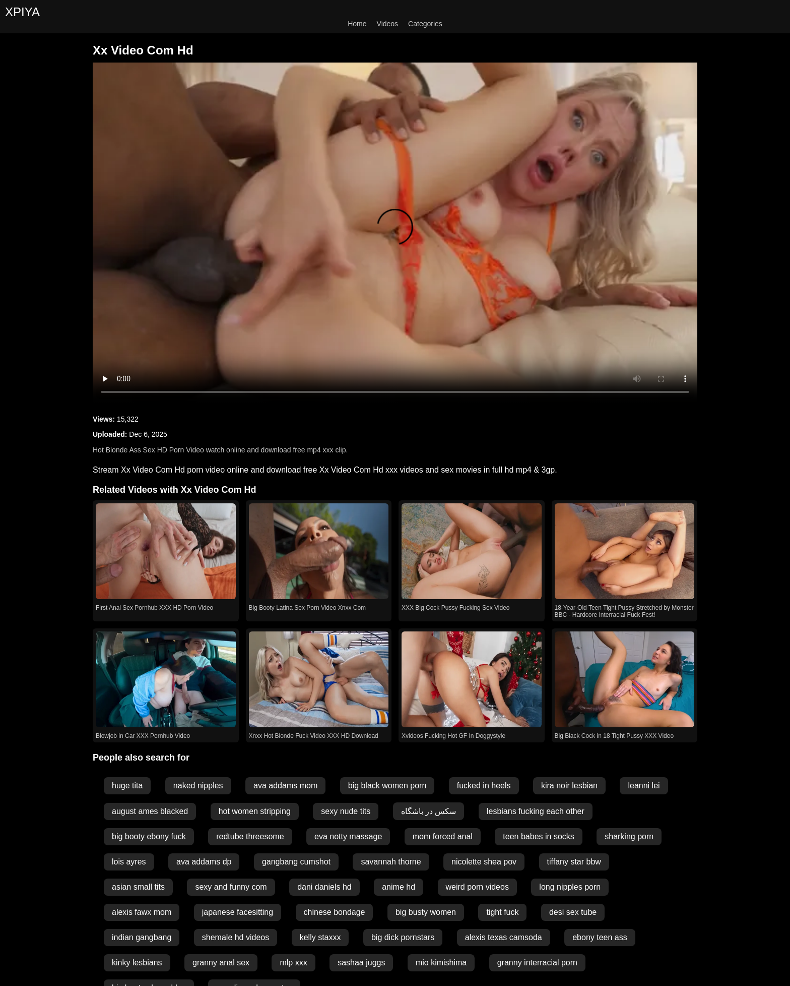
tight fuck (502, 912)
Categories (425, 24)
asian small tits (138, 887)
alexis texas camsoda (503, 937)
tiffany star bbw (574, 861)
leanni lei (644, 785)
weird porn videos (477, 887)
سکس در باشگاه (428, 811)
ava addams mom (285, 785)
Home (357, 24)
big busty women (426, 912)
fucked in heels (484, 785)
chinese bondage (334, 912)
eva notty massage (348, 836)
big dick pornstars (402, 937)
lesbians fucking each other (535, 811)
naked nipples (198, 785)
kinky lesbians (137, 962)
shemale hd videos (235, 937)
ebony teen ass (599, 937)
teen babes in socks (538, 836)
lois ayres (129, 861)
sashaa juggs (361, 962)
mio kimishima (441, 962)
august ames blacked (150, 811)
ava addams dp (203, 861)
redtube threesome (250, 836)
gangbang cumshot (296, 861)
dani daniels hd (324, 887)
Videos (388, 24)
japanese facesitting (237, 912)
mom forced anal (443, 836)
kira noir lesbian (569, 785)
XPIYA (22, 12)
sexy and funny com (231, 887)
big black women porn (387, 785)
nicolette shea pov (483, 861)
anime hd (398, 887)
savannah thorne (391, 861)
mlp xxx (293, 962)
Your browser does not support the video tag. (395, 233)
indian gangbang (141, 937)
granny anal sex (220, 962)
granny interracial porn (537, 962)
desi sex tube (573, 912)
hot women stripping (255, 811)
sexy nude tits (345, 811)
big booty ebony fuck (149, 836)
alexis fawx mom (141, 912)
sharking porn (629, 836)
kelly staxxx (320, 937)
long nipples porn (570, 887)
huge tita (127, 785)
